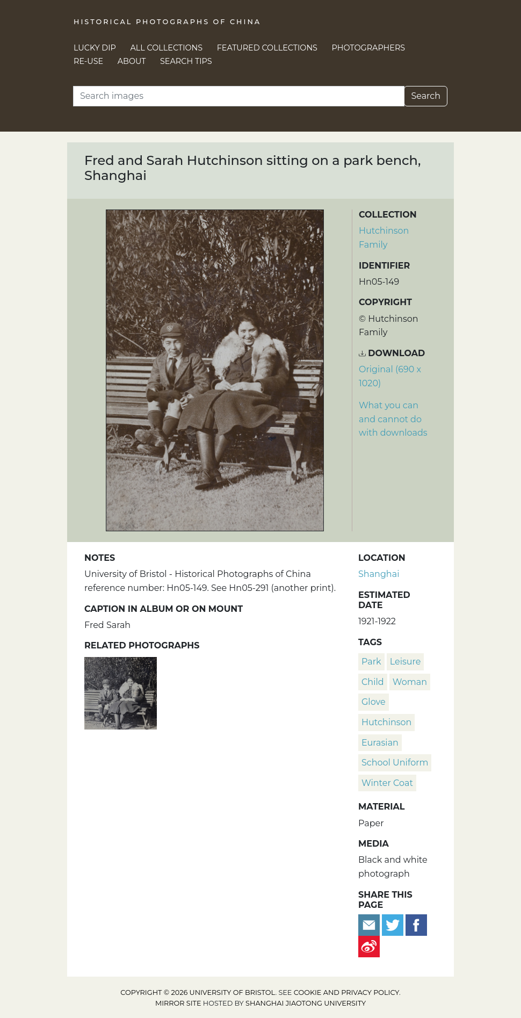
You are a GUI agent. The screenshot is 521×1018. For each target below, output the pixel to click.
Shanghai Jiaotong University (305, 1003)
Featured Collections (267, 48)
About (132, 61)
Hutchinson (386, 722)
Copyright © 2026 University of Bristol (197, 992)
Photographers (369, 48)
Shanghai (378, 574)
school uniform (394, 762)
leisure (405, 661)
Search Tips (186, 61)
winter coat (387, 783)
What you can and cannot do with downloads (393, 419)
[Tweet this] (394, 924)
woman (410, 682)
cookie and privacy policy (346, 992)
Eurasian (380, 743)
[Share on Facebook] (416, 924)
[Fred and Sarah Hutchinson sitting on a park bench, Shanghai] (120, 692)
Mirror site (178, 1003)
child (372, 682)
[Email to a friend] (370, 924)
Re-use (88, 61)
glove (373, 702)
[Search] (238, 96)
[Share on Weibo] (369, 946)
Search (425, 96)
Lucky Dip (95, 48)
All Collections (167, 48)
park (371, 661)
